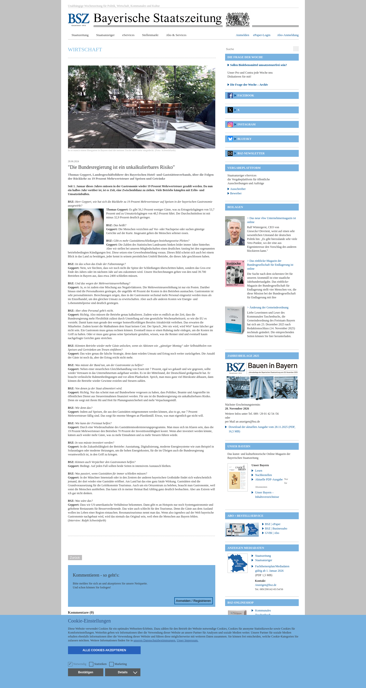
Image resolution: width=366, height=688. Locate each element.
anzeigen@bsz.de (249, 421)
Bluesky (244, 139)
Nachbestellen (263, 475)
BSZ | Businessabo (276, 528)
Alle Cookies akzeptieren (104, 650)
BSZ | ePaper (273, 524)
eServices (128, 35)
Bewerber (236, 193)
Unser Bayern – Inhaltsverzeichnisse (267, 495)
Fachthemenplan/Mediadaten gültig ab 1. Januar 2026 (272, 571)
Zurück (75, 557)
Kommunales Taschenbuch (263, 613)
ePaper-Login (262, 35)
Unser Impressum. (187, 640)
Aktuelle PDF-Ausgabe (269, 479)
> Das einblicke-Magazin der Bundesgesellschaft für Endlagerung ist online (270, 264)
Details (127, 672)
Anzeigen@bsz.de (265, 585)
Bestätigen (85, 672)
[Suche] (258, 49)
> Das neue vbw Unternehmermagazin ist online (271, 220)
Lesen (258, 470)
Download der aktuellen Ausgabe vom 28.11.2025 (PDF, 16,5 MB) (262, 429)
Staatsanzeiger (105, 35)
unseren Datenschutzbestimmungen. (155, 640)
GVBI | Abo (272, 533)
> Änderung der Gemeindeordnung (267, 307)
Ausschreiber (238, 189)
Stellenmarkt (150, 35)
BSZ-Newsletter (251, 153)
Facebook (245, 95)
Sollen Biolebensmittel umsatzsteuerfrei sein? (258, 65)
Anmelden (242, 35)
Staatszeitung (80, 35)
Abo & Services (176, 35)
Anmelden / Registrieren (193, 601)
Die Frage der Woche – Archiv (249, 84)
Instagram (246, 124)
